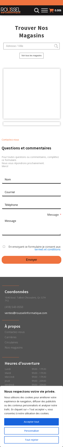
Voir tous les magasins (31, 55)
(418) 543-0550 (14, 307)
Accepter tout (31, 421)
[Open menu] (44, 10)
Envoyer (31, 259)
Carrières (10, 337)
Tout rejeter (31, 439)
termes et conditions (47, 249)
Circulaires (11, 342)
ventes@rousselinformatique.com (26, 313)
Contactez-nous (15, 332)
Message (53, 214)
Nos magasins (14, 347)
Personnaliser (31, 430)
